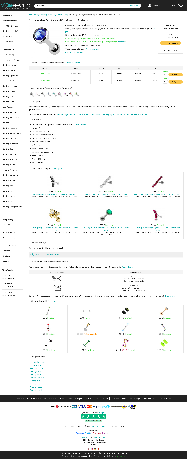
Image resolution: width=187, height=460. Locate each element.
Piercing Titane (8, 196)
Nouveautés (7, 15)
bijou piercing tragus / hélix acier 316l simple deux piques (78, 114)
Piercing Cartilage (9, 86)
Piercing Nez (7, 149)
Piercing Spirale (8, 180)
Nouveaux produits (34, 398)
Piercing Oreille (8, 165)
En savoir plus (170, 296)
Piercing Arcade (8, 70)
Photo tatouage (9, 238)
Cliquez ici (66, 456)
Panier (174, 6)
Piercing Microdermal (11, 144)
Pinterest (97, 433)
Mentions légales (135, 398)
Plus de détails (127, 267)
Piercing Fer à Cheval (10, 117)
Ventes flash (7, 41)
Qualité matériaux (165, 398)
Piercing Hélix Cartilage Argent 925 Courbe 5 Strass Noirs (55, 194)
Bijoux (5, 212)
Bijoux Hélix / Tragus (11, 60)
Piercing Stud (7, 186)
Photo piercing (8, 232)
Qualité (5, 261)
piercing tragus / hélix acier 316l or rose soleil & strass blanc (126, 114)
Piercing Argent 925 (10, 75)
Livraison (6, 256)
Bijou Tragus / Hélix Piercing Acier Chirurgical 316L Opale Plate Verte (106, 229)
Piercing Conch (8, 96)
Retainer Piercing (9, 170)
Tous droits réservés (98, 426)
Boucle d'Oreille (8, 81)
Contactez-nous (9, 245)
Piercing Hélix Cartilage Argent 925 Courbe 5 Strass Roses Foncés (157, 229)
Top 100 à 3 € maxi (10, 26)
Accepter (121, 456)
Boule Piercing (8, 54)
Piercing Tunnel (36, 390)
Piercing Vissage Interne (12, 206)
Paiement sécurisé (101, 398)
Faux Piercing (7, 107)
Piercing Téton (8, 191)
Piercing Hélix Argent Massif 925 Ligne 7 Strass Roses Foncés (157, 194)
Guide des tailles (73, 62)
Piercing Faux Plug (9, 112)
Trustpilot (102, 413)
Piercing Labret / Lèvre (11, 133)
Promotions (20, 398)
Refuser (110, 456)
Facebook (80, 433)
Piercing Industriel (9, 128)
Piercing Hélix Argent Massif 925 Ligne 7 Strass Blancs (106, 194)
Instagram (106, 433)
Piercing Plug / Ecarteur (39, 384)
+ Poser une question (74, 52)
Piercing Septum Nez (11, 175)
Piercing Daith (8, 102)
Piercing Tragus (8, 201)
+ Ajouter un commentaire (44, 254)
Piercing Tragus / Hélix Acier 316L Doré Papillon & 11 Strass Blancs (54, 229)
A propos (6, 251)
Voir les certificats (92, 49)
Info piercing (7, 219)
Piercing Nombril (9, 154)
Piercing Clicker (8, 91)
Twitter (88, 433)
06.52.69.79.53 (99, 438)
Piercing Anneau (9, 65)
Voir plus (58, 168)
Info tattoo (7, 225)
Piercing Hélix (7, 123)
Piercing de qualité (10, 31)
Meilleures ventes (9, 21)
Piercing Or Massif (10, 159)
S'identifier (157, 6)
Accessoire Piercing (10, 49)
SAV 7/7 (85, 438)
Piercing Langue (9, 138)
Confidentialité (149, 398)
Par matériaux (8, 36)
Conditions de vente (118, 398)
